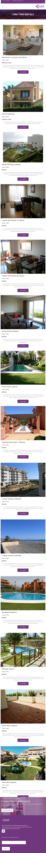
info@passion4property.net (18, 0)
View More (23, 155)
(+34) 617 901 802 (6, 0)
